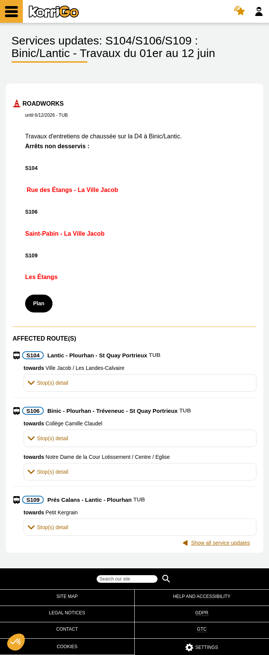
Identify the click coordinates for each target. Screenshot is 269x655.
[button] (140, 382)
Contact (67, 629)
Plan (39, 303)
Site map (67, 596)
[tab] (140, 382)
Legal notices (67, 612)
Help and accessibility (202, 596)
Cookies (67, 646)
